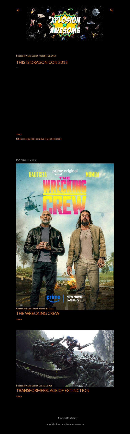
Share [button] (19, 134)
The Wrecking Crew (37, 313)
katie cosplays (37, 138)
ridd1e (58, 138)
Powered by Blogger (65, 418)
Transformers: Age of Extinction (52, 390)
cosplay (26, 138)
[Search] (112, 9)
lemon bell (50, 138)
